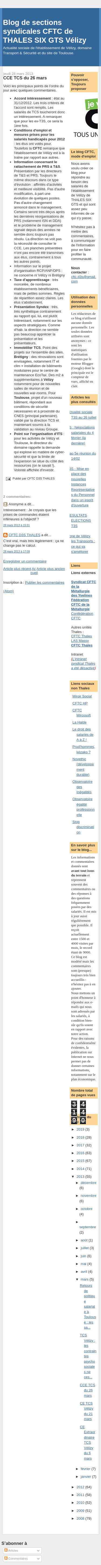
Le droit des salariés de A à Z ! (82, 734)
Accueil (34, 571)
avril (84, 1272)
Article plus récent (17, 569)
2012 (80, 1487)
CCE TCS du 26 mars (25, 77)
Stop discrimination (83, 827)
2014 (80, 1169)
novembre (88, 1196)
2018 (80, 1137)
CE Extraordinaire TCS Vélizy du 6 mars (87, 1442)
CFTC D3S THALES (24, 535)
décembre (88, 1183)
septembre (87, 1227)
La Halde (79, 722)
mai (84, 1264)
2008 (80, 1518)
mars (85, 1279)
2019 (80, 1129)
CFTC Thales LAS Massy (81, 638)
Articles (11, 1550)
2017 (80, 1145)
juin (84, 1256)
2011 (80, 1495)
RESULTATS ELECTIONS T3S (79, 520)
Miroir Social (82, 696)
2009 (80, 1511)
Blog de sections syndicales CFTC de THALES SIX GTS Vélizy (44, 31)
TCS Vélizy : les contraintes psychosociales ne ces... (88, 1356)
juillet (85, 1248)
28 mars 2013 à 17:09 (16, 551)
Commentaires (16, 1558)
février (86, 1469)
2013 (80, 1177)
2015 (80, 1161)
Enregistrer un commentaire (24, 561)
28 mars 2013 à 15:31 (16, 525)
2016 (80, 1153)
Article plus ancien (51, 569)
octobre (86, 1209)
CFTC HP (80, 703)
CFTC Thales (81, 645)
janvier (86, 1477)
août (85, 1240)
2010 (80, 1503)
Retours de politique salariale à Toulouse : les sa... (88, 1306)
